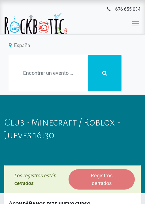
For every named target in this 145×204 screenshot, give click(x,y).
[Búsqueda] (104, 73)
